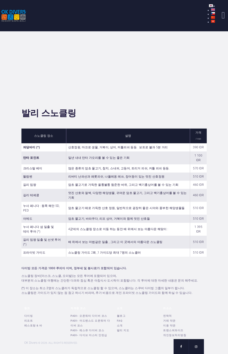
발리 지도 (123, 330)
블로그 (121, 315)
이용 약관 (169, 325)
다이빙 (28, 315)
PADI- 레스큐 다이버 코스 (87, 330)
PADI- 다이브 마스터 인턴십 (88, 335)
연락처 (167, 315)
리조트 (28, 320)
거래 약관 (169, 320)
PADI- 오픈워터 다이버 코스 (88, 315)
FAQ (120, 320)
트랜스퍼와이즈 (173, 330)
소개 (120, 325)
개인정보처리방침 (174, 335)
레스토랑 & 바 (33, 325)
